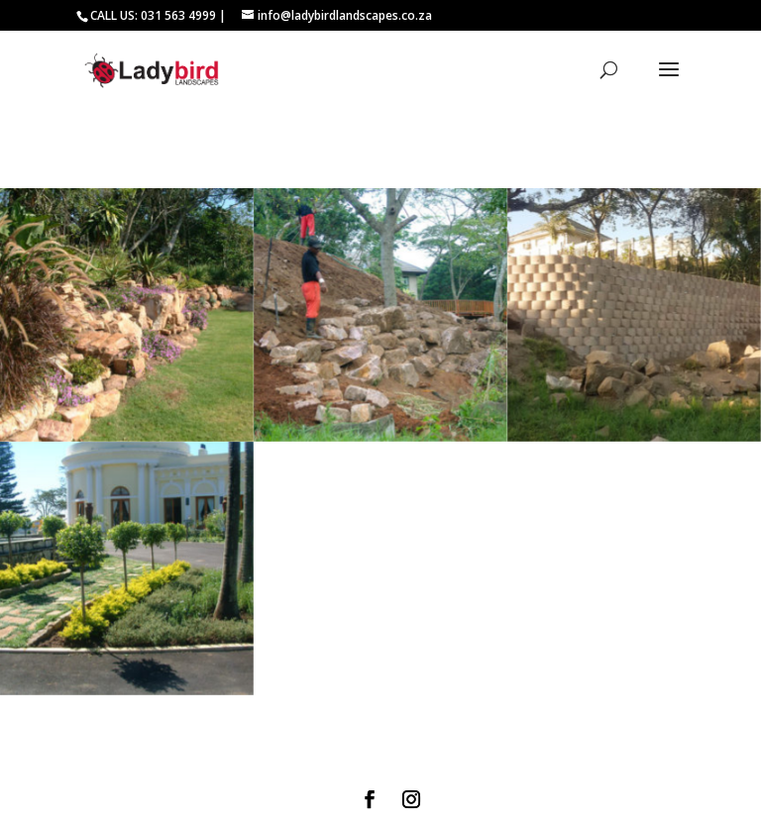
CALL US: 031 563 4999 (153, 15)
